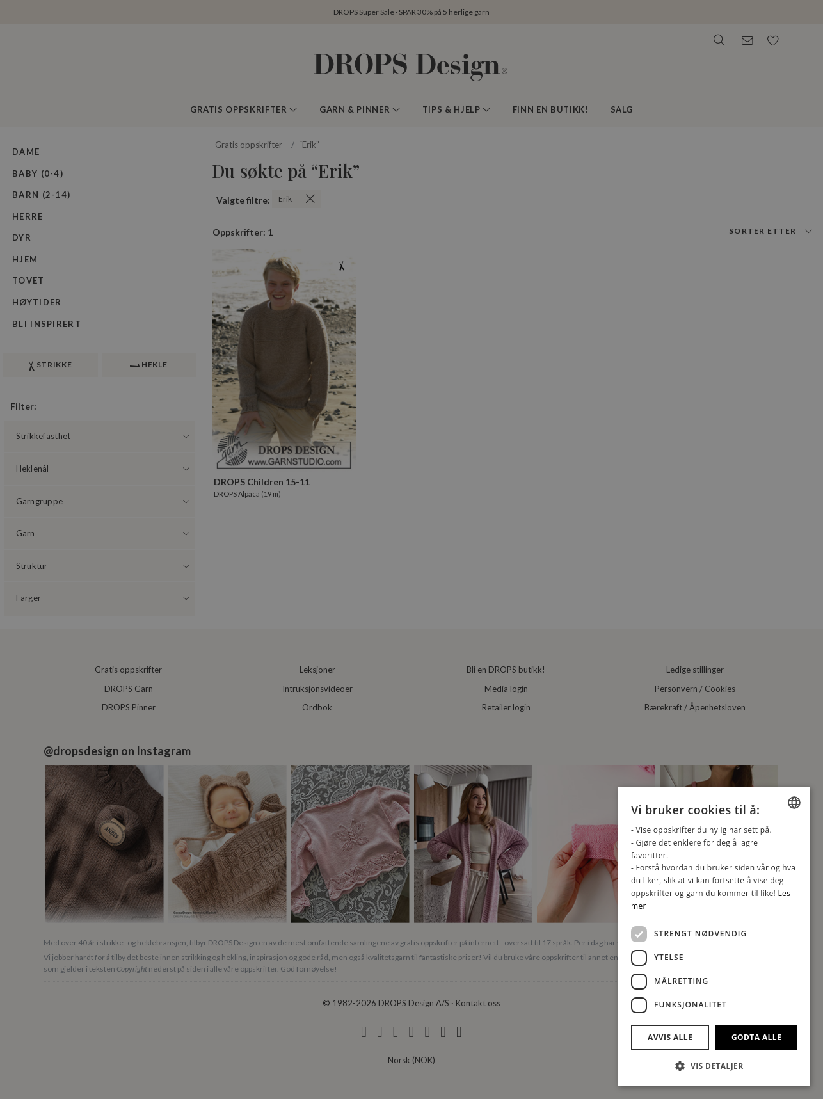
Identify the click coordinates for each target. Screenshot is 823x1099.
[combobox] (794, 802)
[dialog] (714, 936)
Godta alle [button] (756, 1037)
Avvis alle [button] (670, 1037)
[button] (714, 1065)
